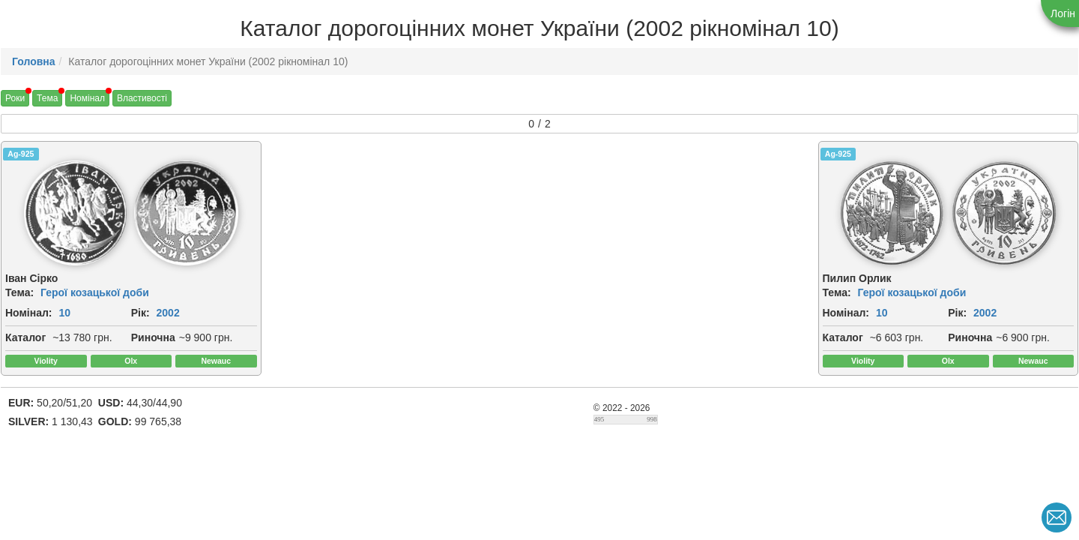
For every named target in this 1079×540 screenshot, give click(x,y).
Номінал (87, 98)
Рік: (140, 313)
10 (64, 313)
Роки (15, 98)
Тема (47, 98)
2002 (168, 313)
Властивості (142, 98)
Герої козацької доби (94, 292)
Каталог (25, 337)
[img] (75, 213)
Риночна (153, 337)
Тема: (19, 292)
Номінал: (28, 313)
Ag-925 (20, 153)
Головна (33, 62)
